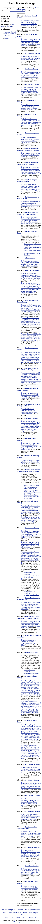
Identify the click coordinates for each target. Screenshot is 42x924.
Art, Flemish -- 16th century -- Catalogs (27, 827)
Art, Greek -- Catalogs (31, 69)
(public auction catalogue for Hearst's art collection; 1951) (30, 545)
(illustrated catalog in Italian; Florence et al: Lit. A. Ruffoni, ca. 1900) (30, 140)
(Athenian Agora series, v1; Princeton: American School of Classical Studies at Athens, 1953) (30, 23)
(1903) (31, 688)
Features (17, 917)
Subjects (35, 912)
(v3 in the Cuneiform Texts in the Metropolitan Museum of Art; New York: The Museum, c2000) (30, 321)
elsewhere (9, 26)
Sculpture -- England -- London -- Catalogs (28, 180)
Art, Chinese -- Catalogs (32, 780)
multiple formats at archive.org (29, 573)
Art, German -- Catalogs (32, 847)
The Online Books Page (21, 3)
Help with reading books (8, 909)
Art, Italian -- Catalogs (31, 866)
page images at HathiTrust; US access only (31, 576)
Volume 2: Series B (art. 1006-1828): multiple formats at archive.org (32, 491)
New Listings (17, 912)
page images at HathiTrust (31, 595)
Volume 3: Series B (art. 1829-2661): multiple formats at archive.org (32, 496)
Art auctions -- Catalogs (32, 528)
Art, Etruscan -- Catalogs (32, 795)
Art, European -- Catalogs (32, 811)
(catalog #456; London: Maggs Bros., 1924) (31, 276)
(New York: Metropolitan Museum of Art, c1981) (31, 42)
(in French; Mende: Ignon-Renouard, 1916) (30, 509)
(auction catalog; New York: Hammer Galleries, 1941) (31, 556)
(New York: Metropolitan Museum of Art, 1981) (30, 854)
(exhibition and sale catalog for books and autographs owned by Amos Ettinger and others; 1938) (31, 287)
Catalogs (6, 38)
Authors (24, 912)
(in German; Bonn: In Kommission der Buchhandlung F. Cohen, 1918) (31, 204)
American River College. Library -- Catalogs (28, 404)
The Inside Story (32, 917)
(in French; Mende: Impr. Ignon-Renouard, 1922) (30, 519)
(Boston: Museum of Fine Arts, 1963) (31, 75)
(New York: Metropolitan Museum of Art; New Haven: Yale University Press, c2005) (31, 834)
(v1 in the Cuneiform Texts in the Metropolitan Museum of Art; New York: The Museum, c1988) (31, 337)
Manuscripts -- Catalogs (32, 270)
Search (10, 912)
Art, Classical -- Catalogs (32, 53)
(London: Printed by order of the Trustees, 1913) (30, 188)
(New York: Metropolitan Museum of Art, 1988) (30, 871)
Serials (21, 914)
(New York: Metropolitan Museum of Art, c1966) (31, 889)
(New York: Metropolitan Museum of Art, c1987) (31, 786)
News (11, 917)
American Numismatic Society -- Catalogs (27, 389)
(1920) (31, 377)
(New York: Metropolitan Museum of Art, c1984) (29, 642)
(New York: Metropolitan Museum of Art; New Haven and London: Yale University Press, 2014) (31, 122)
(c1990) (30, 462)
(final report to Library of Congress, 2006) (30, 263)
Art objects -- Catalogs (31, 652)
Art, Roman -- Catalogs (32, 84)
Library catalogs (30, 258)
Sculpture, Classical (10, 32)
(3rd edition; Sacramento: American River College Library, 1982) (29, 411)
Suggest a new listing (34, 909)
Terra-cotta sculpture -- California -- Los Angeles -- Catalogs (28, 149)
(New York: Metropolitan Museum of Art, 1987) (30, 59)
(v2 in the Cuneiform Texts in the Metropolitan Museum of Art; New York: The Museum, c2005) (31, 308)
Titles (30, 912)
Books (6, 917)
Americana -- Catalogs (31, 418)
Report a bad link (22, 909)
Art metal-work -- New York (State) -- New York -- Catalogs (28, 617)
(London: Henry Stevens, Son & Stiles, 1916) (31, 357)
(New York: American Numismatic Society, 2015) (30, 396)
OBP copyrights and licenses (21, 922)
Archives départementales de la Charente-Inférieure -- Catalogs (28, 470)
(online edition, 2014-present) (30, 817)
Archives (23, 917)
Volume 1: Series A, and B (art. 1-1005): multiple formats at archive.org (31, 487)
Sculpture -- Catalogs (10, 37)
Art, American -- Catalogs (32, 764)
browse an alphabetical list (17, 11)
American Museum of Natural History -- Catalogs (27, 369)
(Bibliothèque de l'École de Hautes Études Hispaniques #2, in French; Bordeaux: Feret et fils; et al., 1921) (31, 170)
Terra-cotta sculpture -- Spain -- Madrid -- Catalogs (28, 163)
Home (4, 912)
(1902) (31, 708)
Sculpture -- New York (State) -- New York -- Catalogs (27, 213)
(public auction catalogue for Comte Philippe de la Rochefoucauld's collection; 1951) (31, 446)
